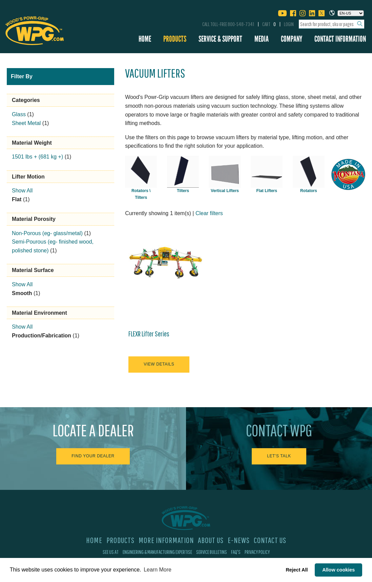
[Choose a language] (350, 13)
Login (289, 24)
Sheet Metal (26, 123)
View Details (159, 364)
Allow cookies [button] (338, 570)
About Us (211, 540)
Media (261, 39)
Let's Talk (279, 456)
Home (145, 39)
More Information (166, 540)
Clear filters (209, 213)
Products (174, 39)
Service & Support (220, 39)
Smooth (22, 293)
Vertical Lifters (225, 190)
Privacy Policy (257, 552)
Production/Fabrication (41, 335)
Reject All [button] (297, 570)
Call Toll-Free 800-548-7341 (228, 24)
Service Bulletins (211, 552)
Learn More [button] (157, 570)
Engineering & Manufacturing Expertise (157, 552)
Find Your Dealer (93, 456)
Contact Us (270, 540)
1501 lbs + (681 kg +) (37, 157)
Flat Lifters (266, 190)
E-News (239, 540)
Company (291, 39)
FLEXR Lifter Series (148, 333)
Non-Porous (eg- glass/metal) (47, 233)
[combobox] (331, 24)
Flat (16, 199)
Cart (269, 24)
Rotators (308, 190)
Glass (19, 114)
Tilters (183, 190)
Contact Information (340, 39)
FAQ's (236, 552)
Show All (22, 190)
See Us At (111, 552)
